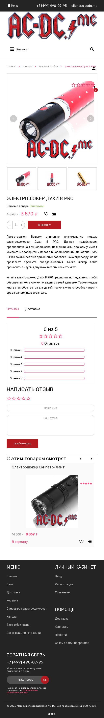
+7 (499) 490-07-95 (51, 6)
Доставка (32, 309)
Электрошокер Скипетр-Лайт (38, 467)
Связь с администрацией (24, 633)
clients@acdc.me (84, 6)
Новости (61, 635)
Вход (58, 576)
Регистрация (64, 584)
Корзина (12, 600)
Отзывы (13, 309)
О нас (10, 584)
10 (28, 398)
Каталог (12, 616)
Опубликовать (22, 443)
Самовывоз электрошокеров (26, 608)
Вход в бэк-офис (18, 625)
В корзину (44, 224)
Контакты (62, 627)
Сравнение (62, 592)
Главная (12, 576)
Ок (45, 680)
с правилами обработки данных (22, 691)
